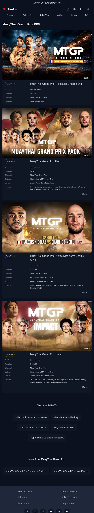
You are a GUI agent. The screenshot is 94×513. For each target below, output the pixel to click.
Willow (60, 15)
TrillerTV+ (44, 15)
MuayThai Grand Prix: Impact (47, 354)
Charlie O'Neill (35, 288)
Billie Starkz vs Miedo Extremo (31, 417)
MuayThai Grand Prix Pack (45, 161)
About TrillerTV (69, 491)
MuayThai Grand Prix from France (71, 471)
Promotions (23, 503)
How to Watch (25, 491)
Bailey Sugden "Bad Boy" (52, 189)
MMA (32, 101)
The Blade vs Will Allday (66, 417)
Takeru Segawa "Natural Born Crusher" (69, 380)
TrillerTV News (69, 497)
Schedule (27, 15)
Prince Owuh (58, 285)
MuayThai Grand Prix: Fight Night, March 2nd (56, 83)
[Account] (88, 9)
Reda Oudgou (35, 187)
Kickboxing (34, 179)
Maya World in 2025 (64, 427)
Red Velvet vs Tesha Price (33, 427)
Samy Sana (46, 285)
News (74, 15)
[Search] (81, 9)
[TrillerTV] (9, 9)
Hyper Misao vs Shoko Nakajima (47, 437)
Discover (10, 15)
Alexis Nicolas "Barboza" (73, 285)
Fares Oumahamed (59, 382)
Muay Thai (39, 101)
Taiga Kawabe (47, 187)
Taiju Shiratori (60, 187)
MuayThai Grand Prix (38, 97)
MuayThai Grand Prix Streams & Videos (26, 471)
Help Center (68, 503)
